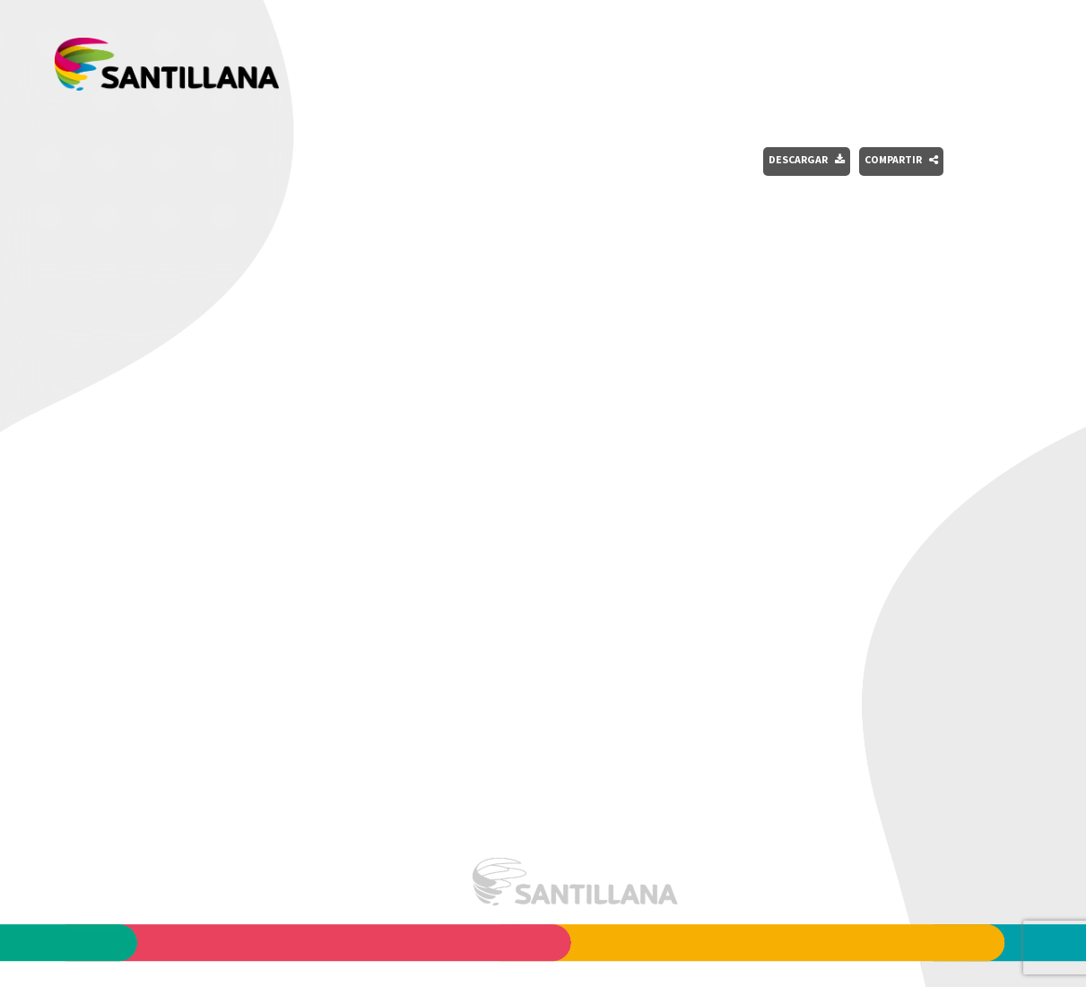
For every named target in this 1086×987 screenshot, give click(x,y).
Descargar (807, 159)
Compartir (901, 159)
